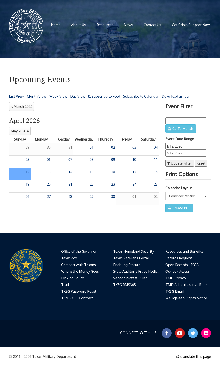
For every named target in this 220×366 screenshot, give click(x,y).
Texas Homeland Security (133, 251)
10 (134, 159)
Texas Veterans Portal (131, 258)
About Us (78, 24)
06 (49, 159)
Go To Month (180, 128)
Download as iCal (176, 96)
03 (134, 147)
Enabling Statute (126, 264)
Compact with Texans (78, 264)
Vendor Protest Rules (130, 278)
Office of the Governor (79, 251)
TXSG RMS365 (124, 284)
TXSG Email (174, 291)
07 (70, 159)
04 (156, 147)
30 (49, 147)
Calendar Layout (178, 188)
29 (27, 147)
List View (16, 96)
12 (27, 171)
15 (91, 171)
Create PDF (179, 208)
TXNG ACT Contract (77, 298)
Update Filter (179, 163)
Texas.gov (69, 258)
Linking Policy (72, 278)
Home (55, 24)
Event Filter (178, 106)
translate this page (193, 356)
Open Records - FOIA (182, 264)
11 (156, 159)
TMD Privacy (175, 278)
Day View (77, 96)
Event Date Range (179, 139)
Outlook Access (177, 271)
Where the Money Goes (80, 271)
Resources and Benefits (184, 251)
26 (27, 196)
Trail (65, 284)
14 (70, 171)
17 (134, 171)
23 (113, 184)
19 (27, 184)
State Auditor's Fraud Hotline (136, 271)
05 (27, 159)
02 (113, 147)
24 (134, 184)
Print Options (181, 174)
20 (49, 184)
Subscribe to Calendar (141, 96)
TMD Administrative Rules (186, 284)
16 (113, 171)
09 (113, 159)
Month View (36, 96)
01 (91, 147)
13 (49, 171)
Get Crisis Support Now (191, 24)
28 (70, 196)
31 (70, 147)
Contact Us (152, 24)
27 (49, 196)
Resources (105, 24)
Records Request (178, 258)
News (128, 24)
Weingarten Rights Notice (186, 298)
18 (156, 171)
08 (91, 159)
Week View (58, 96)
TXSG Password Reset (78, 291)
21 (70, 184)
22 (91, 184)
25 (156, 184)
